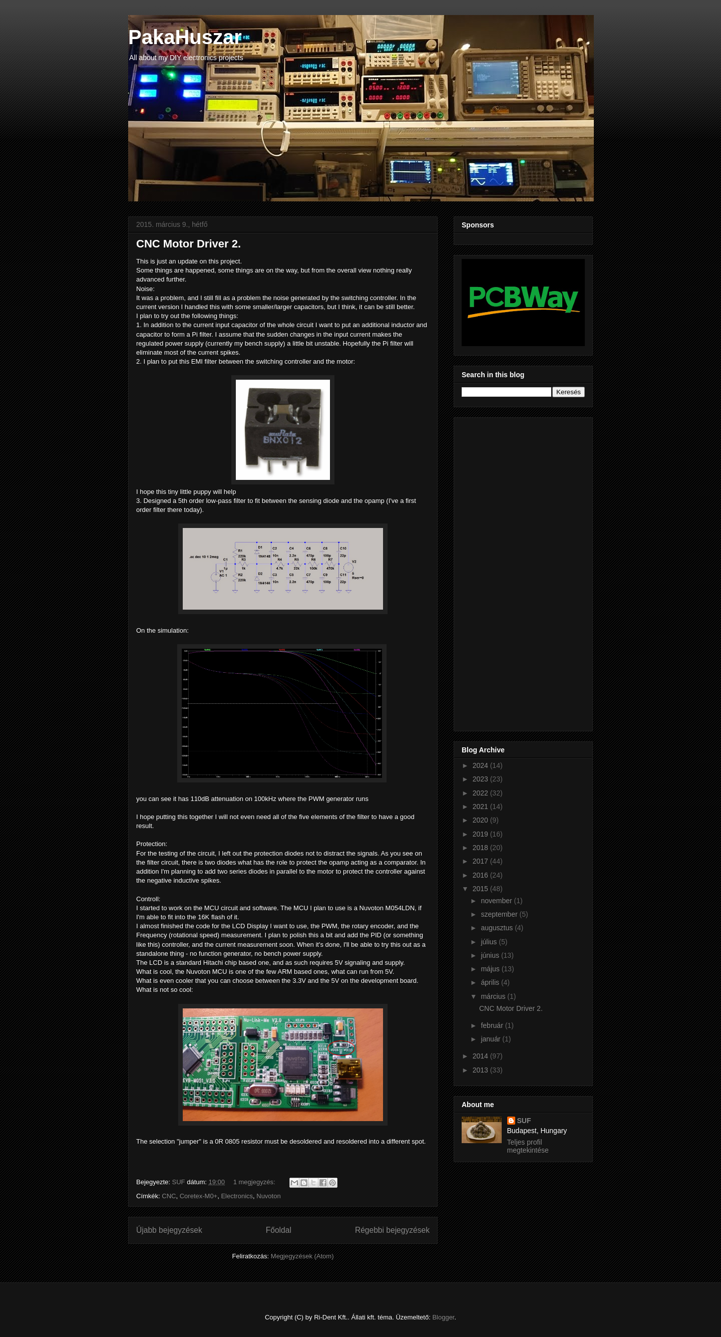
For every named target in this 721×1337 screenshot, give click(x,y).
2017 (481, 861)
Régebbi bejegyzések (392, 1230)
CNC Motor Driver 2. (188, 243)
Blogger (443, 1317)
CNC (169, 1196)
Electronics (237, 1196)
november (497, 901)
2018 (481, 848)
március (494, 996)
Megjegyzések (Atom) (302, 1256)
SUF (524, 1121)
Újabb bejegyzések (169, 1230)
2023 (481, 779)
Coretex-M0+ (199, 1196)
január (491, 1039)
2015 (481, 889)
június (491, 955)
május (491, 969)
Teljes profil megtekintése (528, 1146)
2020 (481, 820)
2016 (481, 875)
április (491, 982)
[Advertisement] (502, 571)
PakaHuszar (185, 37)
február (493, 1025)
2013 (481, 1070)
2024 (481, 765)
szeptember (500, 914)
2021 (481, 807)
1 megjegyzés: (255, 1182)
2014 (481, 1056)
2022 (481, 793)
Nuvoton (268, 1196)
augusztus (498, 928)
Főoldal (278, 1230)
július (490, 942)
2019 (481, 834)
